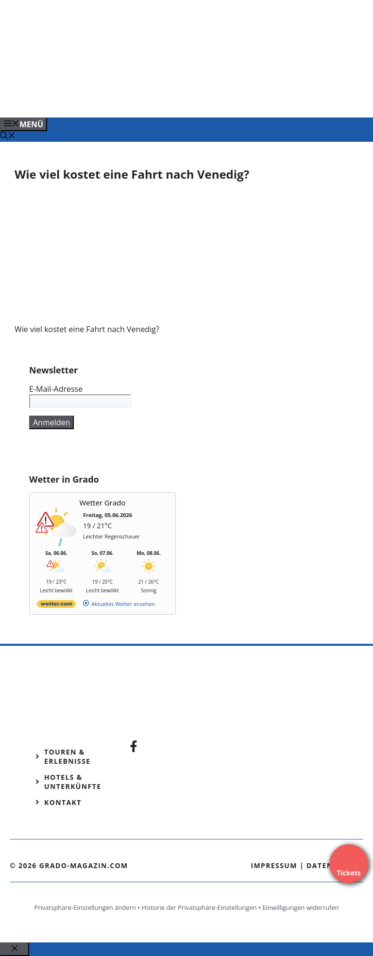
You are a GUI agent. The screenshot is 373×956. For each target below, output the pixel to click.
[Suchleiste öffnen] (8, 136)
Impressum (274, 865)
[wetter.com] (56, 605)
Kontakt (63, 802)
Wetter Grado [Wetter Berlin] (103, 502)
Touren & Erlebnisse (67, 756)
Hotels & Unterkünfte (72, 781)
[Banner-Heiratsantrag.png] (191, 99)
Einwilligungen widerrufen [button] (300, 907)
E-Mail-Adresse (56, 389)
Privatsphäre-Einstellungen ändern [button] (85, 907)
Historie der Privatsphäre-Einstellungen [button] (199, 907)
